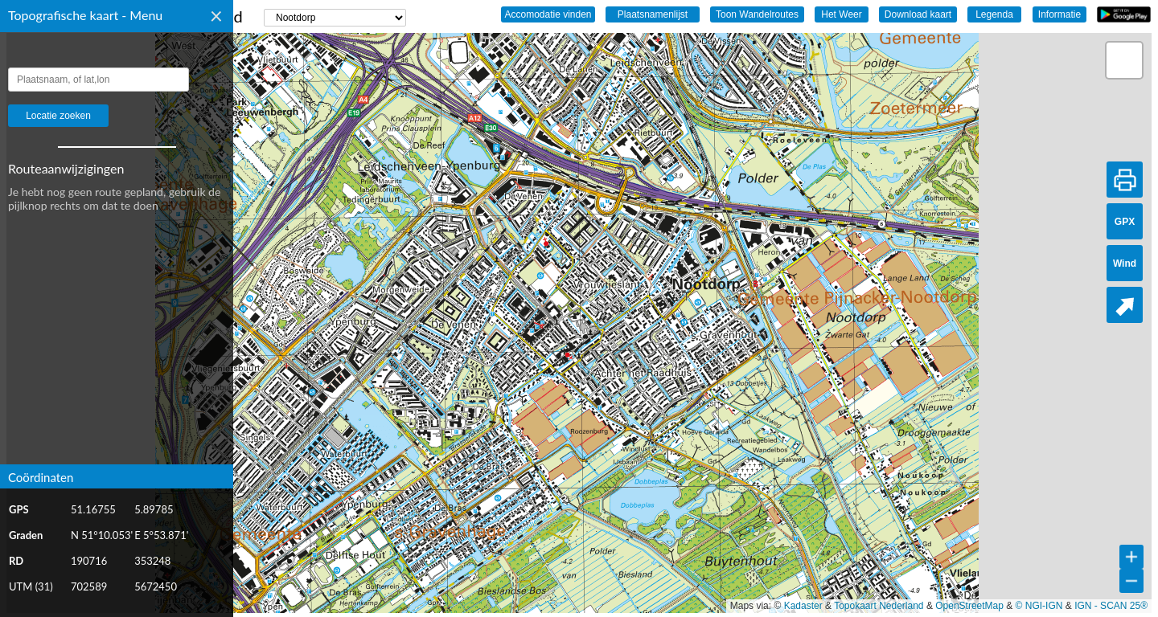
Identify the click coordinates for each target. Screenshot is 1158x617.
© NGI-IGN (1039, 605)
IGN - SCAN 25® (1111, 605)
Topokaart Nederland (878, 605)
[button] (1124, 60)
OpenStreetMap (969, 605)
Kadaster (803, 605)
